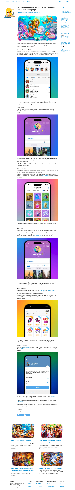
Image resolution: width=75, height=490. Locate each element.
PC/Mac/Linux (50, 483)
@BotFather (23, 348)
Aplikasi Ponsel (39, 481)
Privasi (29, 485)
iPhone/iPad (38, 483)
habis (44, 290)
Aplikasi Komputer (51, 481)
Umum (29, 483)
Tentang (30, 481)
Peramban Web (50, 486)
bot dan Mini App (26, 347)
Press (29, 486)
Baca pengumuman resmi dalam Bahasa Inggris (29, 12)
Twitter (66, 1)
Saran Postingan (37, 235)
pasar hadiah (46, 291)
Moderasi (28, 1)
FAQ (13, 1)
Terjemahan (62, 485)
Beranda (8, 1)
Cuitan (28, 414)
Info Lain (37, 421)
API (23, 1)
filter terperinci (45, 175)
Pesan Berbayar (35, 282)
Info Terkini (64, 7)
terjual (41, 290)
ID (60, 1)
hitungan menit (51, 290)
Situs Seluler (39, 486)
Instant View (62, 486)
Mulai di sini (20, 401)
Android (37, 485)
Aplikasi (18, 1)
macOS (48, 485)
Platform (62, 481)
